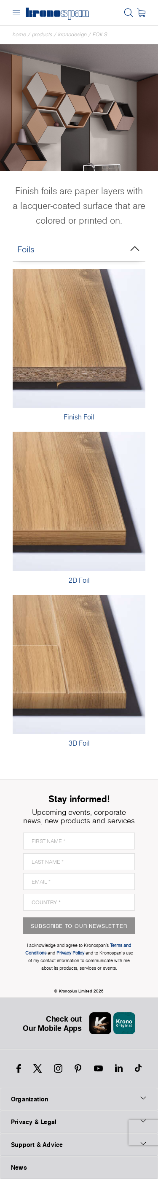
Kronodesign (72, 34)
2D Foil (79, 580)
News (19, 1167)
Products (42, 34)
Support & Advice (79, 1144)
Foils (100, 34)
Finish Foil (79, 417)
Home (19, 34)
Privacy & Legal (79, 1121)
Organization (79, 1098)
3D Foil (79, 743)
